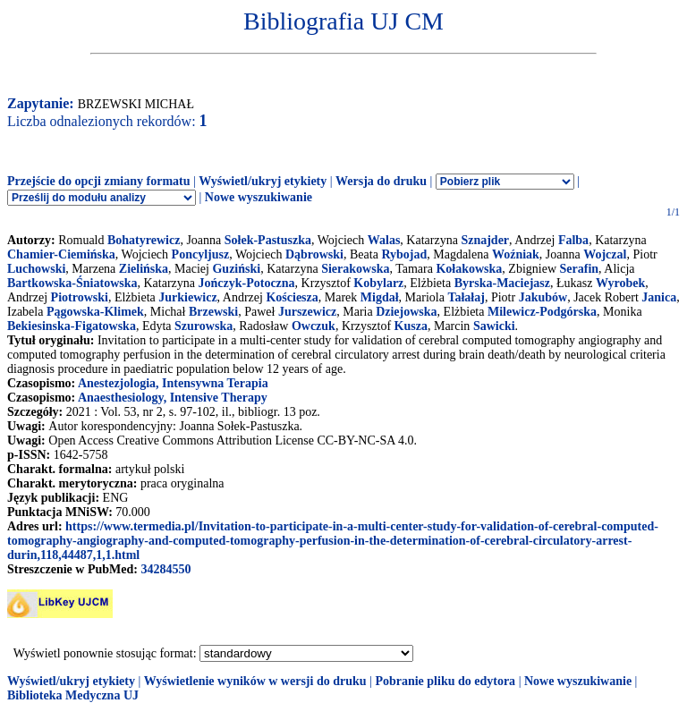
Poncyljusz (201, 254)
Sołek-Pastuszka (268, 240)
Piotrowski (79, 297)
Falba (573, 240)
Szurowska (203, 326)
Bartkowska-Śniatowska (72, 283)
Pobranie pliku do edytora (445, 681)
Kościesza (292, 297)
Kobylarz (378, 283)
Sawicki (494, 326)
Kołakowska (469, 268)
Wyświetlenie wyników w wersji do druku (255, 681)
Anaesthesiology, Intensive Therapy (172, 397)
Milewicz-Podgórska (542, 311)
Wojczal (604, 254)
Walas (384, 240)
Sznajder (485, 240)
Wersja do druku (381, 181)
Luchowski (36, 268)
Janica (658, 297)
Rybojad (404, 254)
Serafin (579, 268)
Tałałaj (466, 297)
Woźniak (515, 254)
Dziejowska (406, 311)
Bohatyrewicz (143, 240)
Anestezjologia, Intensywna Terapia (173, 383)
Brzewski (213, 311)
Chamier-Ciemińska (61, 254)
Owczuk (313, 326)
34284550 (165, 569)
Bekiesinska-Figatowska (71, 326)
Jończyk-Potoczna (247, 283)
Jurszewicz (307, 311)
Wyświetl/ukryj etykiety (263, 181)
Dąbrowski (314, 254)
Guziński (236, 268)
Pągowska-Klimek (95, 311)
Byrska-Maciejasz (502, 283)
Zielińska (143, 268)
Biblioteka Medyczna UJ (73, 695)
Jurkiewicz (187, 297)
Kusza (411, 326)
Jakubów (543, 297)
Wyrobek (620, 283)
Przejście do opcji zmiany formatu (99, 181)
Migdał (379, 297)
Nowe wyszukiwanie (258, 197)
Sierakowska (355, 268)
